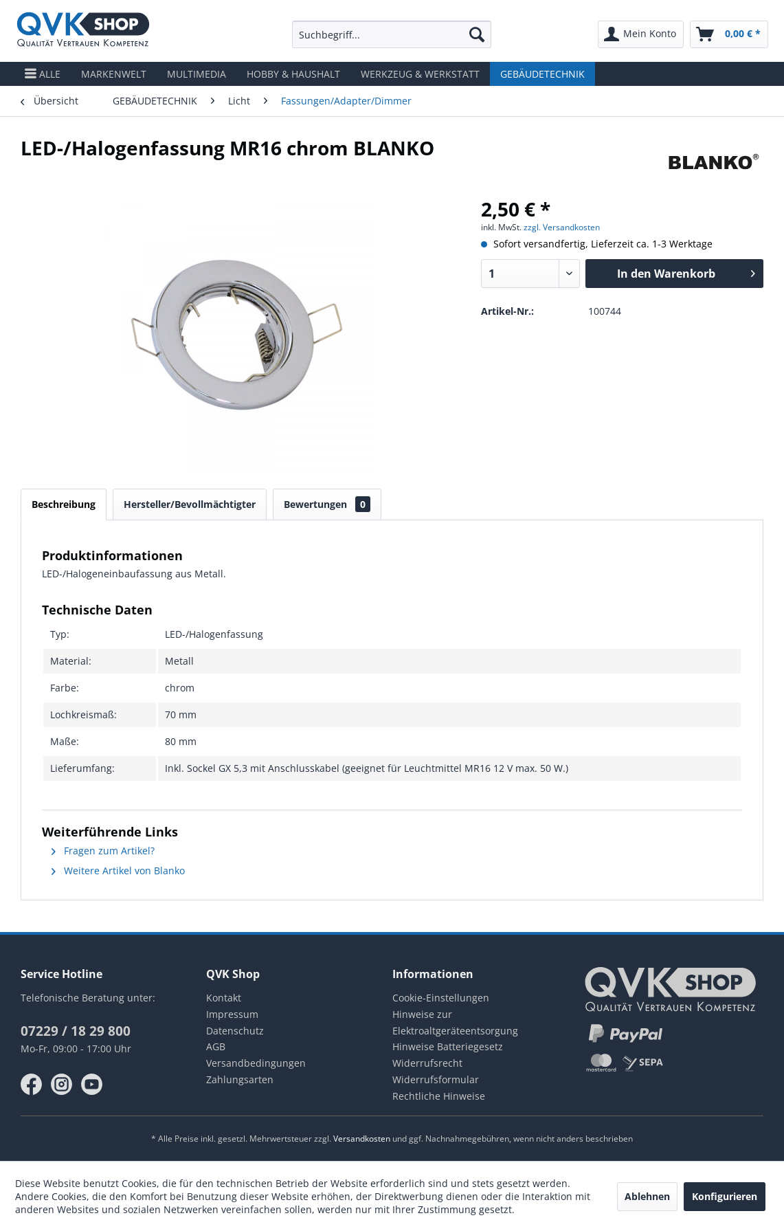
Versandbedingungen (256, 1062)
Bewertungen (327, 504)
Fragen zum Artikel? (103, 850)
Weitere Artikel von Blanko (118, 870)
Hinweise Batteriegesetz (447, 1046)
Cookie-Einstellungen (440, 997)
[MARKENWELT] (114, 74)
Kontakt (223, 997)
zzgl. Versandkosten (562, 227)
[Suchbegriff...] (392, 34)
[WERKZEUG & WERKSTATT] (420, 74)
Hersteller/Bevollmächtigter (190, 504)
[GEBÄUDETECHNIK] (542, 74)
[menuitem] (392, 34)
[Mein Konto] (641, 34)
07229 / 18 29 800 (76, 1031)
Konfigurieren (724, 1196)
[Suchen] (476, 34)
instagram (62, 1084)
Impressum (232, 1014)
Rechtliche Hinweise (438, 1095)
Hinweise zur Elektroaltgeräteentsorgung (455, 1022)
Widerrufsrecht (427, 1062)
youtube (92, 1084)
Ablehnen (647, 1196)
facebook (31, 1084)
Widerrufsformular (435, 1079)
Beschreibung (64, 504)
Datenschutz (235, 1030)
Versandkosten (361, 1138)
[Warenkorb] (729, 34)
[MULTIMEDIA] (196, 74)
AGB (215, 1046)
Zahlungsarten (239, 1079)
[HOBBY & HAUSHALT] (293, 74)
